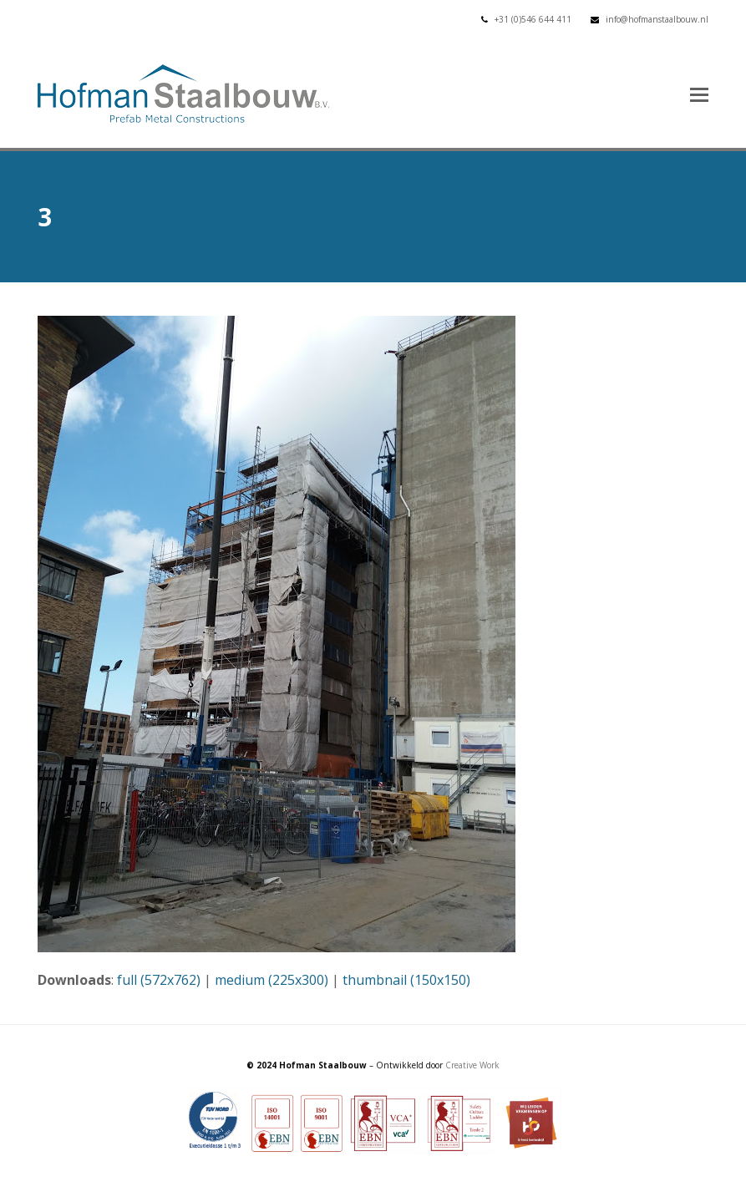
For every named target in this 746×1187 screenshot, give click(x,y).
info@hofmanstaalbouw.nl (657, 19)
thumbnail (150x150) (406, 980)
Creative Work (472, 1065)
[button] (699, 93)
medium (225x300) (271, 980)
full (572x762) (158, 980)
